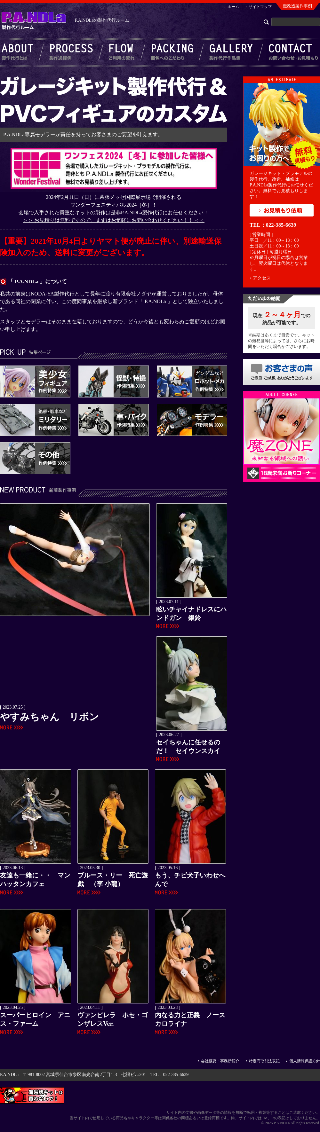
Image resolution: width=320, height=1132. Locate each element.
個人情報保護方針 (304, 1061)
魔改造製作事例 (297, 6)
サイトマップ (260, 6)
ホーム (233, 6)
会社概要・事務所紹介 (220, 1061)
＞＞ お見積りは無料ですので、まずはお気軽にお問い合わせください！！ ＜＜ (113, 220)
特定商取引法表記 (264, 1061)
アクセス (262, 278)
